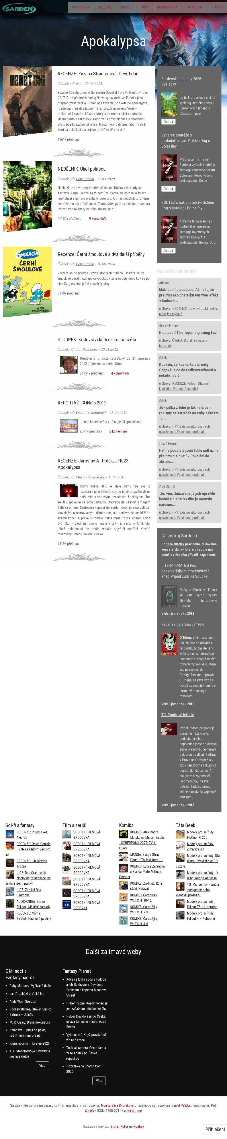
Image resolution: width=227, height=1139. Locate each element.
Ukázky (215, 8)
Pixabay (138, 1126)
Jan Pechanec (87, 349)
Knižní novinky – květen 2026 (30, 1043)
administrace (133, 1111)
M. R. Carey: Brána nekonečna (30, 1022)
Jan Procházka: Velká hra (27, 994)
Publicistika (160, 8)
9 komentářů (97, 218)
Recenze (89, 8)
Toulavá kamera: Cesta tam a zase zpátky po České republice (86, 1053)
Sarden (15, 1105)
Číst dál (168, 121)
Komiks (113, 8)
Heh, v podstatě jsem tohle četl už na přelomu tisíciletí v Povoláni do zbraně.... (188, 456)
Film (134, 8)
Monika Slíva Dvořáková (117, 1105)
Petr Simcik (85, 179)
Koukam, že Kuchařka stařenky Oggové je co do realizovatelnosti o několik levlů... (187, 370)
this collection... (169, 326)
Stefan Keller (119, 1126)
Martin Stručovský (90, 477)
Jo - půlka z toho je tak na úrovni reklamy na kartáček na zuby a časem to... (189, 413)
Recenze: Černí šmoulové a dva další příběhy (101, 254)
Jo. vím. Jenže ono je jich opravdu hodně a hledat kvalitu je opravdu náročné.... (187, 499)
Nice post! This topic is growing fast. (189, 332)
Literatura (62, 8)
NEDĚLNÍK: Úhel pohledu (82, 169)
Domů (8, 61)
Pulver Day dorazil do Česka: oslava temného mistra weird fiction (86, 1021)
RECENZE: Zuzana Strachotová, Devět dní (97, 73)
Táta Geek (190, 8)
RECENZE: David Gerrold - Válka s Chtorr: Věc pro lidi (28, 849)
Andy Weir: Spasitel (23, 1001)
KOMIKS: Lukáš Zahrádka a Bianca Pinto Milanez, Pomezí (142, 871)
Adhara (164, 283)
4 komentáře (119, 373)
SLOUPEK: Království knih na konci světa (97, 339)
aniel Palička (182, 1105)
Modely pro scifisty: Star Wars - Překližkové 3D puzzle (198, 861)
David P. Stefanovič (91, 412)
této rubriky (175, 544)
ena (78, 83)
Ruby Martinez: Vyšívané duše (30, 986)
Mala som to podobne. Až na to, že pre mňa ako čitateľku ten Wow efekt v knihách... (188, 295)
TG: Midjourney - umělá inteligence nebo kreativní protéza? (197, 889)
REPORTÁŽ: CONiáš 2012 (82, 403)
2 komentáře (117, 431)
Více (42, 1065)
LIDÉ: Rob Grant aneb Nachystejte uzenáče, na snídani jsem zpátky (28, 878)
